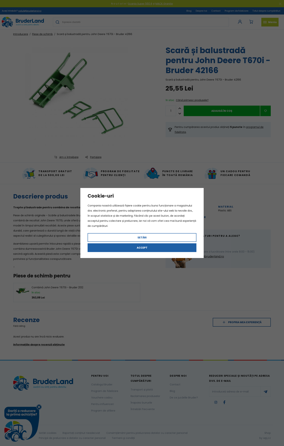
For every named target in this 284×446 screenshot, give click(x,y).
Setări (142, 237)
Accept (142, 247)
